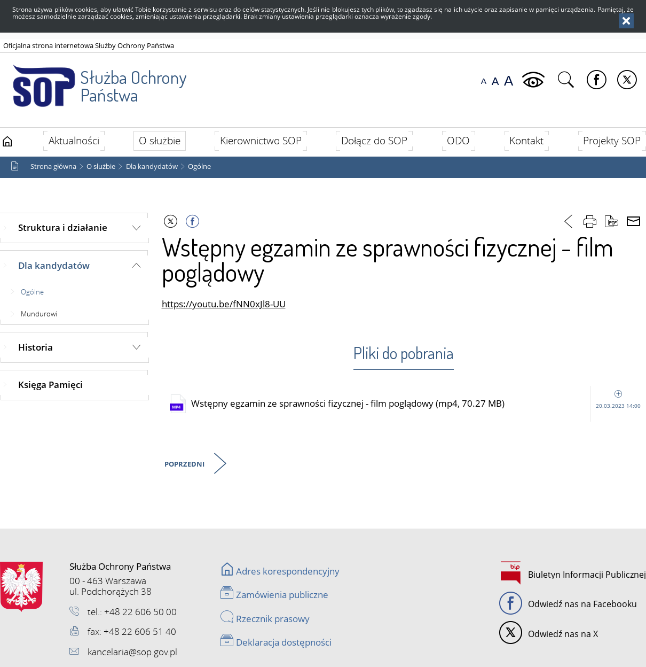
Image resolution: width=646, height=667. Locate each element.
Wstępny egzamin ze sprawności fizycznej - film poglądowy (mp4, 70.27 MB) (419, 404)
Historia (35, 347)
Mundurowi (39, 314)
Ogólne (199, 166)
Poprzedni (185, 465)
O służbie (100, 166)
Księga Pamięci (50, 384)
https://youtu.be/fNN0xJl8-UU (224, 304)
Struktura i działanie (62, 227)
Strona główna (53, 166)
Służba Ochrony (94, 79)
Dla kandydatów (152, 166)
